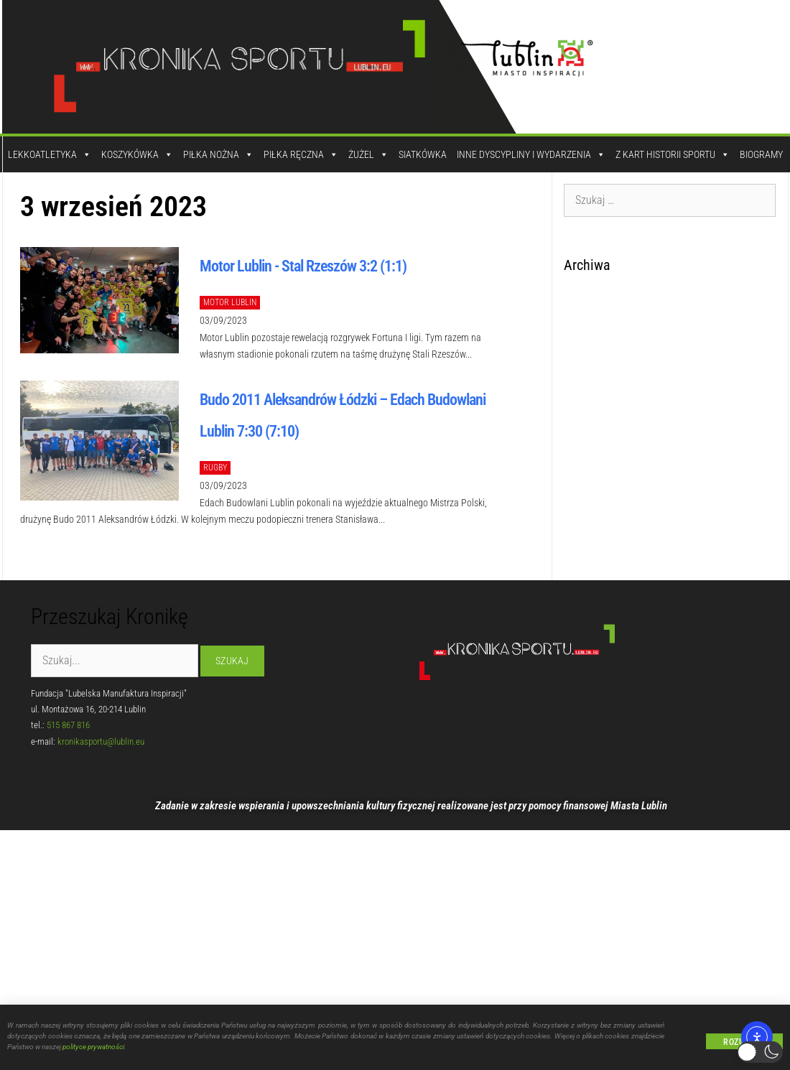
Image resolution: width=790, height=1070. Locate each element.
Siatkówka (423, 154)
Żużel (368, 154)
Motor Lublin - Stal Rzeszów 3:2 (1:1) (303, 266)
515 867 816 (68, 725)
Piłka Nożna (218, 154)
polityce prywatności (93, 1048)
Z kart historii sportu (672, 154)
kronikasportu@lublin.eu (100, 741)
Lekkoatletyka (49, 154)
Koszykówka (137, 154)
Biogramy (761, 154)
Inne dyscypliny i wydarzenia (531, 154)
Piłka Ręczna (301, 154)
